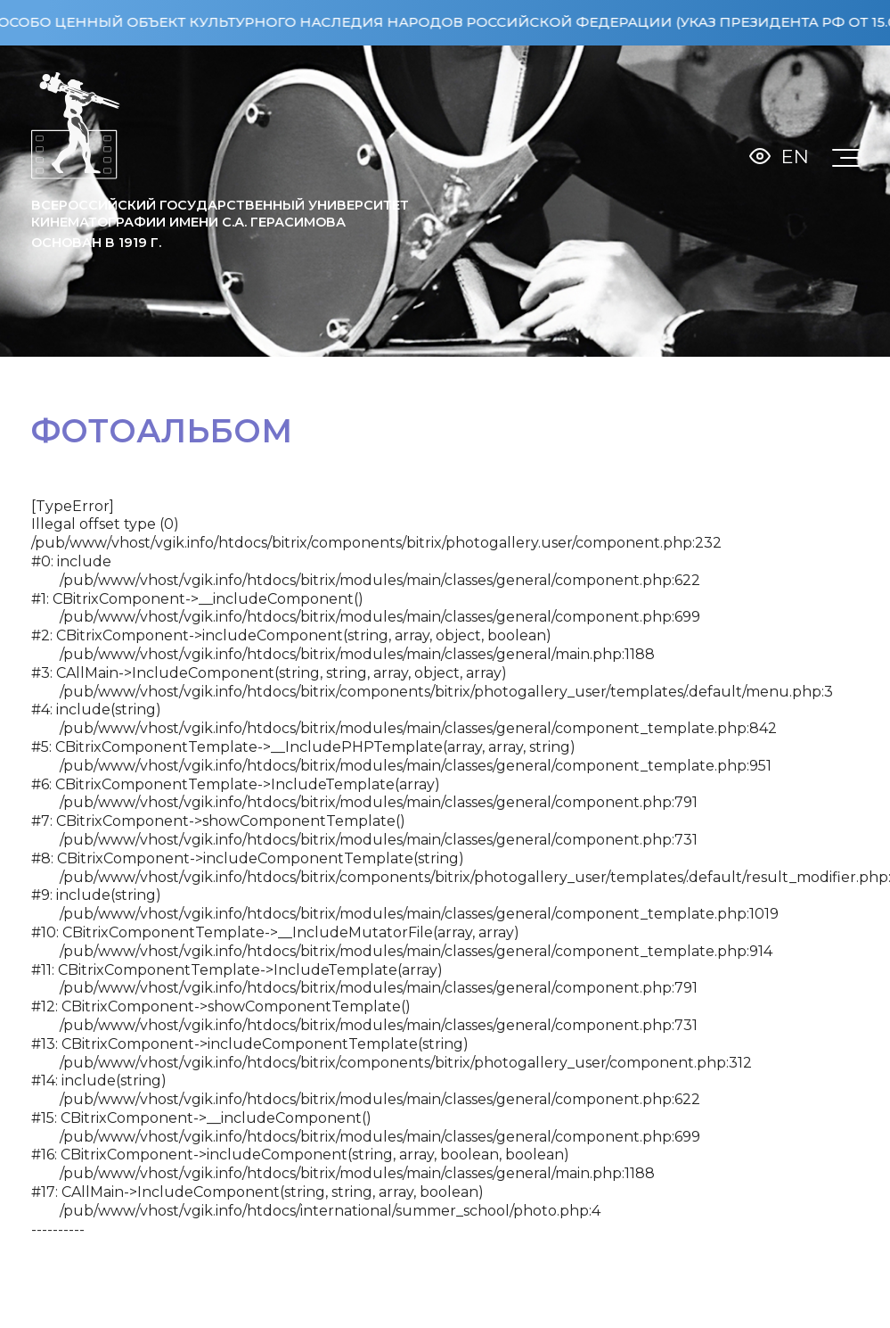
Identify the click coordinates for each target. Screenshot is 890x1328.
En (795, 156)
